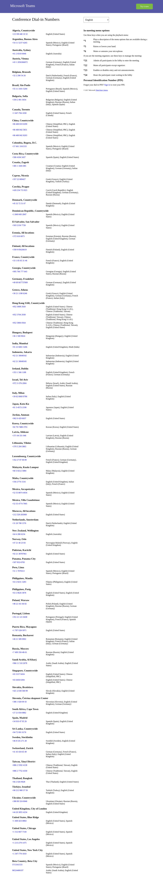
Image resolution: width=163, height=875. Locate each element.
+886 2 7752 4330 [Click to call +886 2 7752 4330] (19, 771)
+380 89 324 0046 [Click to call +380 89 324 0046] (19, 801)
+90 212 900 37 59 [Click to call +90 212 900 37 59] (20, 790)
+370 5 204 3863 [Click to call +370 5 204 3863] (19, 446)
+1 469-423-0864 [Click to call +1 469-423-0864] (19, 821)
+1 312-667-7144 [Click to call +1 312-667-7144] (19, 832)
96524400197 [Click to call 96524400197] (17, 870)
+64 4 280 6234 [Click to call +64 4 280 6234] (18, 534)
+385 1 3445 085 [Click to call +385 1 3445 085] (19, 166)
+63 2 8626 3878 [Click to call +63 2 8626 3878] (19, 593)
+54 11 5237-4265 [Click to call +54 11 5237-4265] (19, 43)
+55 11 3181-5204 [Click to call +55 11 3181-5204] (19, 89)
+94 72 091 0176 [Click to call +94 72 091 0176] (19, 732)
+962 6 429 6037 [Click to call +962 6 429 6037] (19, 418)
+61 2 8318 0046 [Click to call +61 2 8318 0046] (19, 54)
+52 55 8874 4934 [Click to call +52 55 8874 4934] (19, 493)
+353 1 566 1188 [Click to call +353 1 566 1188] (19, 372)
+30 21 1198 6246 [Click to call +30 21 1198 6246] (19, 293)
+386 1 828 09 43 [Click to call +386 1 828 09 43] (19, 702)
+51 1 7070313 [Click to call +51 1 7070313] (18, 571)
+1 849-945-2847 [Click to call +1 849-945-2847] (19, 214)
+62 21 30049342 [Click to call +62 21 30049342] (19, 356)
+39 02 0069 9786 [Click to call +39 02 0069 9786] (19, 396)
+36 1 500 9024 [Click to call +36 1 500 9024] (18, 336)
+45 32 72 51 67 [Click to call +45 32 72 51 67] (19, 203)
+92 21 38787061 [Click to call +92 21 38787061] (19, 554)
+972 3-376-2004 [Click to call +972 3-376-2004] (19, 383)
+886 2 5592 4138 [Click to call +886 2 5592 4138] (19, 765)
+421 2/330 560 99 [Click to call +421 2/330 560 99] (20, 691)
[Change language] (96, 20)
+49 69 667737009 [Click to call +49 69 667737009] (20, 282)
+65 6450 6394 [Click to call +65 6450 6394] (18, 680)
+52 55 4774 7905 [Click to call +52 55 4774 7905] (19, 504)
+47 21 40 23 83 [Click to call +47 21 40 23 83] (19, 543)
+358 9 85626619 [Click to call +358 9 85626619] (19, 250)
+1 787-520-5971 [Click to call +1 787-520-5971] (19, 630)
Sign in (107, 85)
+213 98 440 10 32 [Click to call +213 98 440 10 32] (20, 34)
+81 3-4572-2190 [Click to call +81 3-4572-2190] (19, 407)
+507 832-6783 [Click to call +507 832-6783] (18, 562)
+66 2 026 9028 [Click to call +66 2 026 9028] (18, 782)
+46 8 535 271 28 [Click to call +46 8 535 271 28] (19, 741)
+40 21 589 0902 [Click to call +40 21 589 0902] (19, 639)
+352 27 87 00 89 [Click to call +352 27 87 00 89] (19, 460)
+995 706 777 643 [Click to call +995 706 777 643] (19, 271)
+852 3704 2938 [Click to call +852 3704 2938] (19, 315)
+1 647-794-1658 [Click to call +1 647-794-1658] (19, 113)
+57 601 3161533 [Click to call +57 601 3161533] (19, 146)
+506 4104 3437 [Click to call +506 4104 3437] (19, 157)
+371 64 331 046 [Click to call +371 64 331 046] (19, 435)
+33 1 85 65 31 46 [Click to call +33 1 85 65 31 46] (19, 260)
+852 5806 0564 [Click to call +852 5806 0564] (19, 323)
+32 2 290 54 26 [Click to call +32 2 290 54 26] (19, 75)
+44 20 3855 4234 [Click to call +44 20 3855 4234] (19, 812)
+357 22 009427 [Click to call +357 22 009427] (19, 179)
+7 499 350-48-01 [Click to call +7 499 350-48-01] (19, 652)
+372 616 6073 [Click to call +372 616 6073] (18, 236)
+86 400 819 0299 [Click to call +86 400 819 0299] (19, 124)
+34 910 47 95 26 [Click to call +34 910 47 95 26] (19, 721)
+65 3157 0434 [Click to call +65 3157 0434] (18, 674)
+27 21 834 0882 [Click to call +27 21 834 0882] (19, 713)
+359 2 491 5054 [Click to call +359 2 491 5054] (19, 100)
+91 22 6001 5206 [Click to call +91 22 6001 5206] (19, 347)
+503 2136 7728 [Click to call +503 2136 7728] (19, 225)
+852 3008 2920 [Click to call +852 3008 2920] (19, 307)
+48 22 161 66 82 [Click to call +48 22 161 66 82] (19, 604)
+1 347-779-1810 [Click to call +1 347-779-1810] (19, 854)
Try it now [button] (144, 6)
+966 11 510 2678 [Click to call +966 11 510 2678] (19, 663)
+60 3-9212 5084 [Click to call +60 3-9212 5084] (19, 471)
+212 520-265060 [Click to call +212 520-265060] (19, 514)
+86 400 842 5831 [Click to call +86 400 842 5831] (19, 130)
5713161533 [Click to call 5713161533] (17, 865)
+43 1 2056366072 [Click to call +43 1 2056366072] (20, 62)
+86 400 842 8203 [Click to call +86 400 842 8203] (19, 135)
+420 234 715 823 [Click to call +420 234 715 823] (19, 190)
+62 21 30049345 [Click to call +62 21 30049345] (19, 361)
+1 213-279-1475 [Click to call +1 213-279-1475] (19, 843)
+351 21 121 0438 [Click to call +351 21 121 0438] (19, 617)
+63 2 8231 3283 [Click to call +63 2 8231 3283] (19, 582)
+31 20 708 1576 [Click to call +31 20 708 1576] (19, 523)
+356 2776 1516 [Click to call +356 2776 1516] (19, 482)
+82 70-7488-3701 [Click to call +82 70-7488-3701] (20, 427)
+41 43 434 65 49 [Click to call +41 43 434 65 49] (19, 752)
